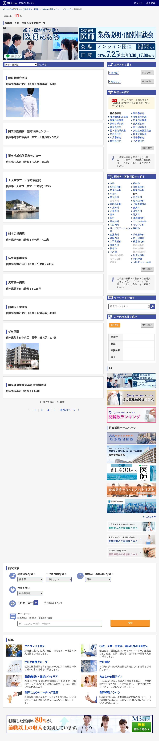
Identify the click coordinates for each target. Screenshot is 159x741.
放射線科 (114, 221)
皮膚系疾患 (138, 123)
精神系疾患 (115, 141)
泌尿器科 (114, 211)
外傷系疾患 (138, 137)
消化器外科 (138, 234)
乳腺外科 (114, 245)
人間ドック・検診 (142, 262)
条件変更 (115, 325)
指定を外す (147, 72)
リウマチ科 (138, 224)
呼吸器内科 (138, 187)
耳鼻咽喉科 (138, 218)
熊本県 (114, 72)
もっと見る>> (149, 516)
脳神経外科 (138, 200)
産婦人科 (137, 211)
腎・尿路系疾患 (118, 130)
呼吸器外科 (115, 204)
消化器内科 (115, 190)
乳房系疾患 (115, 127)
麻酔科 (136, 228)
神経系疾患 (115, 113)
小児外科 (114, 207)
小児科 (113, 193)
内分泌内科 (138, 238)
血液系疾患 (115, 134)
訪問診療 (137, 258)
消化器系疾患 (140, 120)
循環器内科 (138, 190)
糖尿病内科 (138, 241)
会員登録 (150, 3)
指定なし (115, 81)
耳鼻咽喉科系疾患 (119, 116)
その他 (113, 252)
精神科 (136, 183)
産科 (112, 214)
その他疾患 (138, 141)
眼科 (112, 218)
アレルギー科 (140, 221)
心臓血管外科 (140, 204)
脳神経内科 (115, 187)
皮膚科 (136, 207)
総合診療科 (138, 255)
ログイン (138, 3)
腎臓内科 (114, 238)
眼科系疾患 (138, 113)
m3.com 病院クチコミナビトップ (56, 9)
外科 (135, 193)
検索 (130, 623)
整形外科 (114, 197)
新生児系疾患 (140, 134)
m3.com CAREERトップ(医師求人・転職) (21, 9)
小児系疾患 (115, 137)
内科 (112, 183)
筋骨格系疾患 (116, 123)
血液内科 (114, 234)
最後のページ (68, 410)
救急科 (113, 248)
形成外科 (137, 197)
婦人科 (136, 214)
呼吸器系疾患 (140, 116)
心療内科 (114, 224)
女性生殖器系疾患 (142, 130)
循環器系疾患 (116, 120)
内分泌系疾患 (140, 127)
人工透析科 (115, 241)
